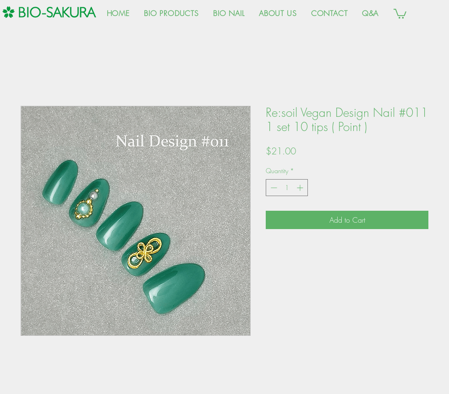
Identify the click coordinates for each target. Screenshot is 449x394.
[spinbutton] (287, 188)
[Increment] (301, 188)
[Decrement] (273, 188)
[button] (400, 13)
